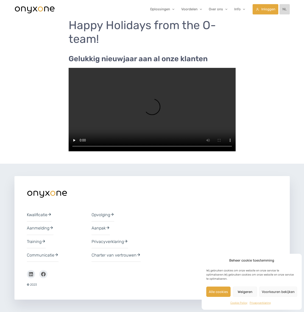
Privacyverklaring (260, 302)
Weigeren (245, 292)
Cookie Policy (238, 302)
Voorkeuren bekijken (278, 292)
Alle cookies (218, 292)
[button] (172, 9)
